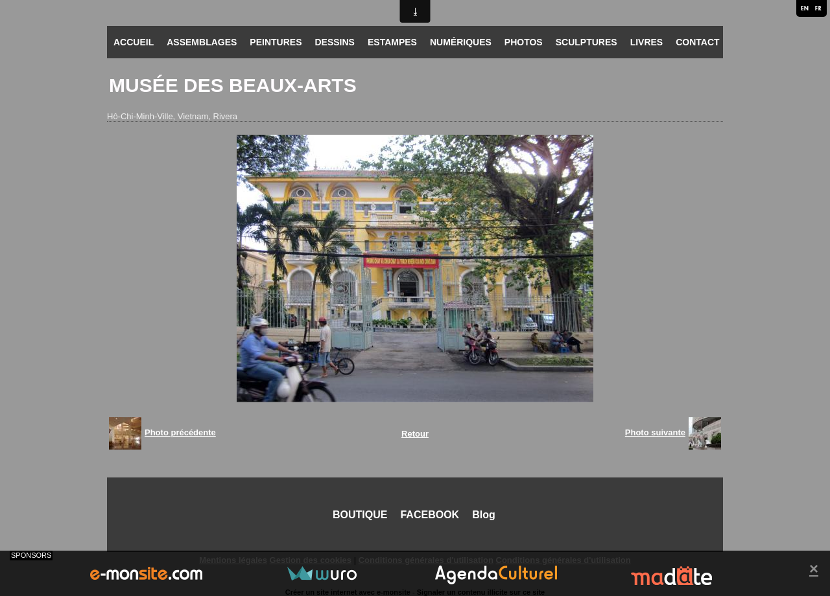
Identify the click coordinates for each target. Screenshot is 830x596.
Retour (415, 434)
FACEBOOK (429, 514)
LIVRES (646, 42)
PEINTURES (276, 42)
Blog (483, 514)
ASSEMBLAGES (202, 42)
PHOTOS (523, 42)
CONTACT (697, 42)
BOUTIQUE (360, 514)
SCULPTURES (586, 42)
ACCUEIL (133, 42)
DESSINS (334, 42)
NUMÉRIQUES (461, 42)
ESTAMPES (392, 42)
